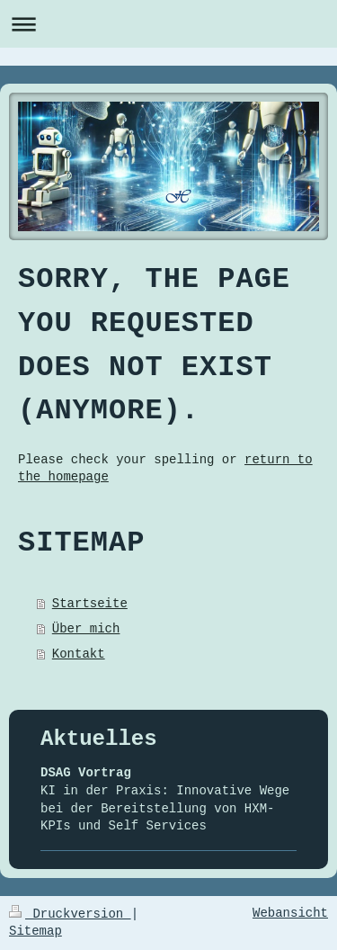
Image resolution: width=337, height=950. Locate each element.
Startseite (90, 603)
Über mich (86, 629)
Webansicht (290, 913)
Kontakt (78, 654)
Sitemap (35, 931)
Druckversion (70, 914)
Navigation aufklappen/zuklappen (168, 23)
